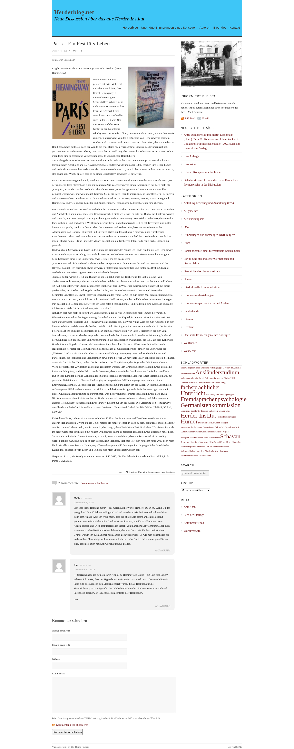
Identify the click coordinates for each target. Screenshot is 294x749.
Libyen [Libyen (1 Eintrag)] (227, 427)
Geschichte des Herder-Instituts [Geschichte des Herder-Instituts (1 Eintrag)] (194, 411)
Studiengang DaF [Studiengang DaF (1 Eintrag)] (201, 447)
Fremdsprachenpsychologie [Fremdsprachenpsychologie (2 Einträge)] (214, 399)
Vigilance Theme (59, 747)
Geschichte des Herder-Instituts (202, 271)
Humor (188, 279)
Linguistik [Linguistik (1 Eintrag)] (234, 427)
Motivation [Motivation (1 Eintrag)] (195, 432)
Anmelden (190, 506)
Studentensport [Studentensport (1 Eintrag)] (187, 447)
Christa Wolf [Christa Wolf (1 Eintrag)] (229, 378)
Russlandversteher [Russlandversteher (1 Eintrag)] (212, 438)
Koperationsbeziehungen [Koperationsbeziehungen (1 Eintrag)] (191, 427)
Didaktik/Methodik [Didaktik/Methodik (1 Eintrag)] (206, 383)
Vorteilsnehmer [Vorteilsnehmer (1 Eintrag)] (221, 451)
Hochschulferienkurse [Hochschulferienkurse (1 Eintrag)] (226, 417)
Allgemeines (131, 472)
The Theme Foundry (80, 747)
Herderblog (130, 27)
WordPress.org (192, 530)
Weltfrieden (190, 343)
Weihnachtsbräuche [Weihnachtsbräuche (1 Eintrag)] (189, 456)
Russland (189, 327)
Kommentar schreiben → (94, 483)
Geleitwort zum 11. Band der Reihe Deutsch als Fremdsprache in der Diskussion (211, 182)
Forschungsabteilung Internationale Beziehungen (212, 250)
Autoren (204, 27)
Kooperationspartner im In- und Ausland (207, 303)
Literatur (189, 319)
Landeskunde (191, 311)
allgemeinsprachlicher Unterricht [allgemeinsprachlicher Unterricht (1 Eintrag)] (195, 368)
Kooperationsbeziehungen (199, 295)
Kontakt (234, 27)
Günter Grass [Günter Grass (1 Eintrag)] (225, 411)
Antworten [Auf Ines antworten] (162, 606)
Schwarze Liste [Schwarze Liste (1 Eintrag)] (187, 442)
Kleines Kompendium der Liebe (202, 172)
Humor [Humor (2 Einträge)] (189, 421)
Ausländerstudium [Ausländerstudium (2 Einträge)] (217, 372)
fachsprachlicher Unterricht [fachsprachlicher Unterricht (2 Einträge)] (200, 390)
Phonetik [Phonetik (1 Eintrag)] (218, 432)
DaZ (186, 226)
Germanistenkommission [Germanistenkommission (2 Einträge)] (211, 405)
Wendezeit (190, 351)
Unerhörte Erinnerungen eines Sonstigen (169, 27)
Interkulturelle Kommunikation (201, 287)
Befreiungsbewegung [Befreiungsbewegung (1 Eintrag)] (214, 378)
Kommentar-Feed (194, 522)
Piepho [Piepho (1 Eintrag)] (226, 432)
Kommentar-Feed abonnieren (72, 724)
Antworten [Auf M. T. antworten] (162, 550)
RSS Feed (190, 118)
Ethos (187, 242)
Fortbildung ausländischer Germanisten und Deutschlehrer (209, 261)
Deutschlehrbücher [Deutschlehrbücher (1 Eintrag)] (189, 383)
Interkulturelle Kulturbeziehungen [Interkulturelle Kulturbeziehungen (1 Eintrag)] (213, 423)
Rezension (190, 164)
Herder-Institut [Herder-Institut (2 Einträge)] (198, 415)
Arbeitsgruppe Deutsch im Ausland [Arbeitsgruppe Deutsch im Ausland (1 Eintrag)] (225, 368)
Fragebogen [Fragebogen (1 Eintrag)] (228, 394)
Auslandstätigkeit (194, 219)
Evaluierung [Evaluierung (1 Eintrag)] (220, 383)
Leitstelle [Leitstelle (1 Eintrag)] (219, 427)
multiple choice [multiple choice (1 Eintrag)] (207, 432)
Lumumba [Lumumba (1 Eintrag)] (185, 432)
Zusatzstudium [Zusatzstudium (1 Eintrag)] (204, 456)
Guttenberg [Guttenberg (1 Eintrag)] (213, 411)
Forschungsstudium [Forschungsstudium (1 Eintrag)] (214, 394)
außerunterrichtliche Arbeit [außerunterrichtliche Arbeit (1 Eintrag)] (192, 378)
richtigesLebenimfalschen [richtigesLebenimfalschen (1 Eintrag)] (192, 438)
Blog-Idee (219, 27)
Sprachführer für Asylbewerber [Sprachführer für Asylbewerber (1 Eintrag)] (227, 442)
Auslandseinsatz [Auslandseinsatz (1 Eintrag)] (188, 374)
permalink (86, 498)
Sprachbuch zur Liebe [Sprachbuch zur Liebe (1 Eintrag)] (204, 442)
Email (205, 118)
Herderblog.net (74, 12)
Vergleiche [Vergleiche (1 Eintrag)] (209, 451)
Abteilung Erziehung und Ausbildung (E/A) (209, 203)
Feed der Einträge (194, 514)
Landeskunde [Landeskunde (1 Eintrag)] (208, 427)
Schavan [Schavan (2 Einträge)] (230, 436)
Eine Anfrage (191, 156)
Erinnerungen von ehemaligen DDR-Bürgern (209, 234)
